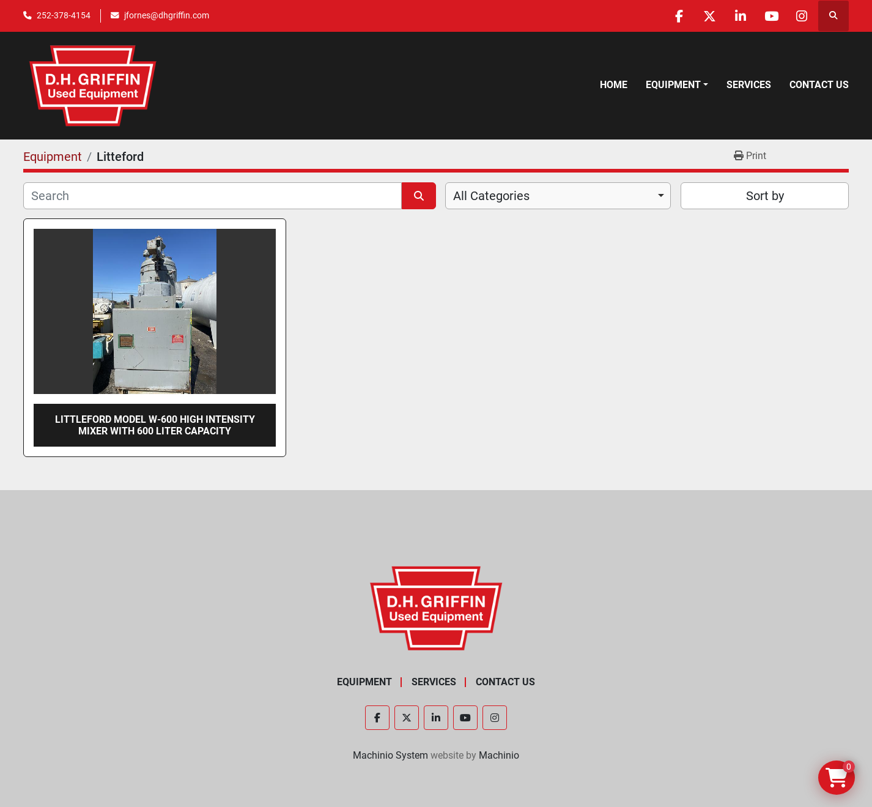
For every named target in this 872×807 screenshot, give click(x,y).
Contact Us (819, 85)
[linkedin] (739, 16)
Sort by (765, 195)
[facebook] (677, 16)
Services (748, 85)
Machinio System (390, 755)
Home (613, 85)
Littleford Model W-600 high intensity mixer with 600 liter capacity (155, 425)
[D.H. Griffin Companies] (436, 608)
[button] (677, 85)
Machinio (499, 755)
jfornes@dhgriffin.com (166, 15)
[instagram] (801, 16)
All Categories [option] (491, 195)
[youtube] (770, 16)
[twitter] (708, 16)
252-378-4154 (64, 15)
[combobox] (558, 195)
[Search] (212, 195)
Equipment (673, 85)
